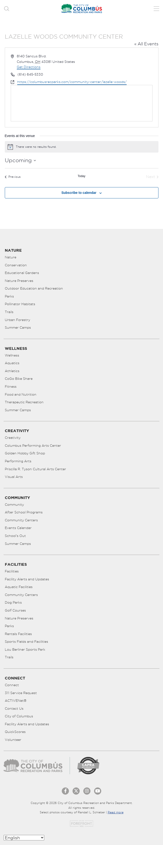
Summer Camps (18, 327)
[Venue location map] (81, 103)
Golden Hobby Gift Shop (25, 453)
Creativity (13, 438)
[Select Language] (24, 837)
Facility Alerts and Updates (27, 579)
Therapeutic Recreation (24, 402)
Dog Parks (13, 602)
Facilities (12, 571)
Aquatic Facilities (19, 587)
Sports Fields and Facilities (26, 641)
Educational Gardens (22, 273)
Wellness (12, 355)
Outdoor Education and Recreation (34, 288)
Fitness (11, 386)
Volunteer (13, 740)
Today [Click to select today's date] (81, 176)
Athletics (12, 371)
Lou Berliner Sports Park (25, 649)
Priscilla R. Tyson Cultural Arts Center (35, 469)
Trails (9, 312)
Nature (10, 257)
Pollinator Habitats (20, 304)
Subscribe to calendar (78, 193)
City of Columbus (19, 716)
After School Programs (24, 512)
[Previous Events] (13, 176)
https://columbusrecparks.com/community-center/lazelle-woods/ (72, 82)
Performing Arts (18, 461)
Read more (116, 812)
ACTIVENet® (16, 700)
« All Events (146, 44)
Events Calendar (18, 528)
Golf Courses (15, 610)
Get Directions (28, 67)
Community (14, 504)
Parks (9, 296)
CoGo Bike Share (19, 379)
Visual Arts (14, 477)
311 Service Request (21, 693)
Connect (12, 685)
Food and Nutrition (20, 394)
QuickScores (15, 732)
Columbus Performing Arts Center (33, 445)
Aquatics (12, 363)
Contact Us (14, 708)
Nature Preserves (19, 281)
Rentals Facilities (18, 634)
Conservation (16, 265)
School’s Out (15, 536)
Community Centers (21, 520)
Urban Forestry (17, 320)
